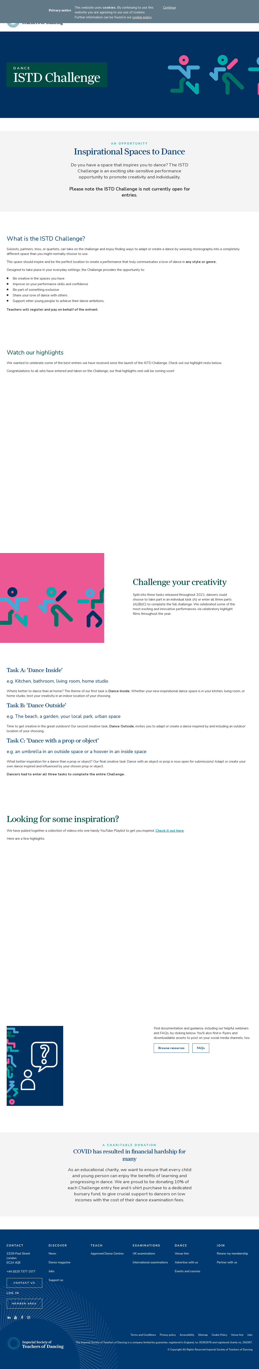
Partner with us (227, 1262)
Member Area (24, 1303)
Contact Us (24, 1283)
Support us (56, 1280)
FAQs (201, 1048)
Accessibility (187, 1335)
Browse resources (171, 1048)
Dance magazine (60, 1262)
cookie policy (141, 17)
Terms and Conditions (143, 1335)
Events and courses (187, 1271)
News (52, 1253)
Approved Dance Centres (107, 1253)
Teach (97, 1246)
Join (221, 1246)
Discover (58, 1246)
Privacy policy (168, 1335)
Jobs (52, 1271)
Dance (181, 1246)
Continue (169, 7)
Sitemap (203, 1335)
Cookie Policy (219, 1335)
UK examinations (144, 1253)
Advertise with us (186, 1262)
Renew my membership (232, 1253)
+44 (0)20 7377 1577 (21, 1271)
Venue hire (182, 1253)
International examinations (150, 1262)
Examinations (146, 1246)
